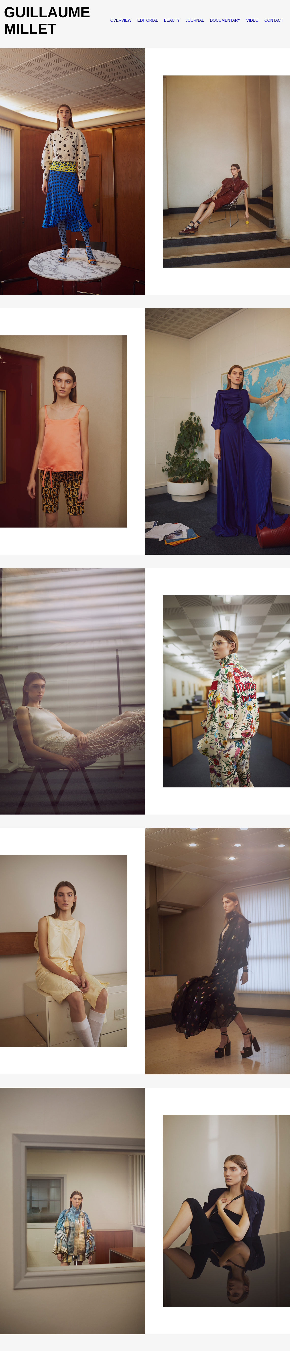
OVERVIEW (120, 20)
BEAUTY (172, 20)
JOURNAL (195, 20)
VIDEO (252, 20)
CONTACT (273, 20)
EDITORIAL (147, 20)
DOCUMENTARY (225, 20)
